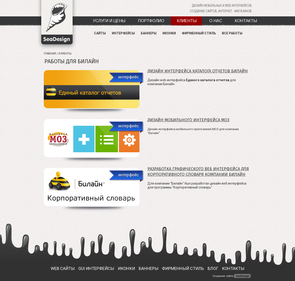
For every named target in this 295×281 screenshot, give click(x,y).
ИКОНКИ (126, 268)
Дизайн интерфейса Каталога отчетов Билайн (198, 71)
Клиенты (187, 20)
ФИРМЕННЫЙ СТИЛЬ (183, 268)
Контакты (246, 20)
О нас (215, 20)
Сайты (100, 33)
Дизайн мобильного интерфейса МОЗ (188, 120)
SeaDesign (57, 25)
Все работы (232, 33)
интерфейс (128, 77)
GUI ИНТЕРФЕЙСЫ (96, 268)
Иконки (169, 33)
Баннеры (148, 33)
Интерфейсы (123, 33)
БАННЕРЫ (148, 268)
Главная (50, 53)
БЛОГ (213, 268)
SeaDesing (242, 276)
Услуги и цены (109, 20)
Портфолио (151, 20)
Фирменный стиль (199, 33)
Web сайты (63, 268)
